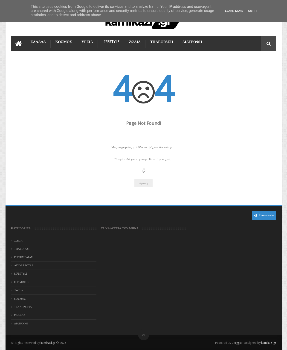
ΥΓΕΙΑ (87, 42)
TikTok (18, 290)
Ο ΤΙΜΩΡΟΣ (21, 282)
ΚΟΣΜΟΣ (63, 42)
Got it (252, 10)
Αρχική (143, 183)
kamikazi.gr (48, 342)
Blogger (237, 342)
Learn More (234, 10)
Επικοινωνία (264, 215)
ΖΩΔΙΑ (135, 42)
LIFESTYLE (110, 42)
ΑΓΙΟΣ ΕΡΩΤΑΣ (23, 265)
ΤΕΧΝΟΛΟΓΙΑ (23, 307)
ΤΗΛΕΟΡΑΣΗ (161, 42)
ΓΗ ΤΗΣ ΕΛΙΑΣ (23, 257)
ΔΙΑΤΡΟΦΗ (192, 42)
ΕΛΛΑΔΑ (38, 42)
